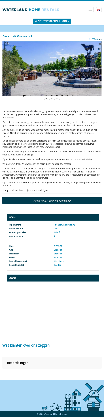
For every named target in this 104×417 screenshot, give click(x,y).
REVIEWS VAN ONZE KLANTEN (52, 21)
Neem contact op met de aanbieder (52, 200)
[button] (2, 372)
